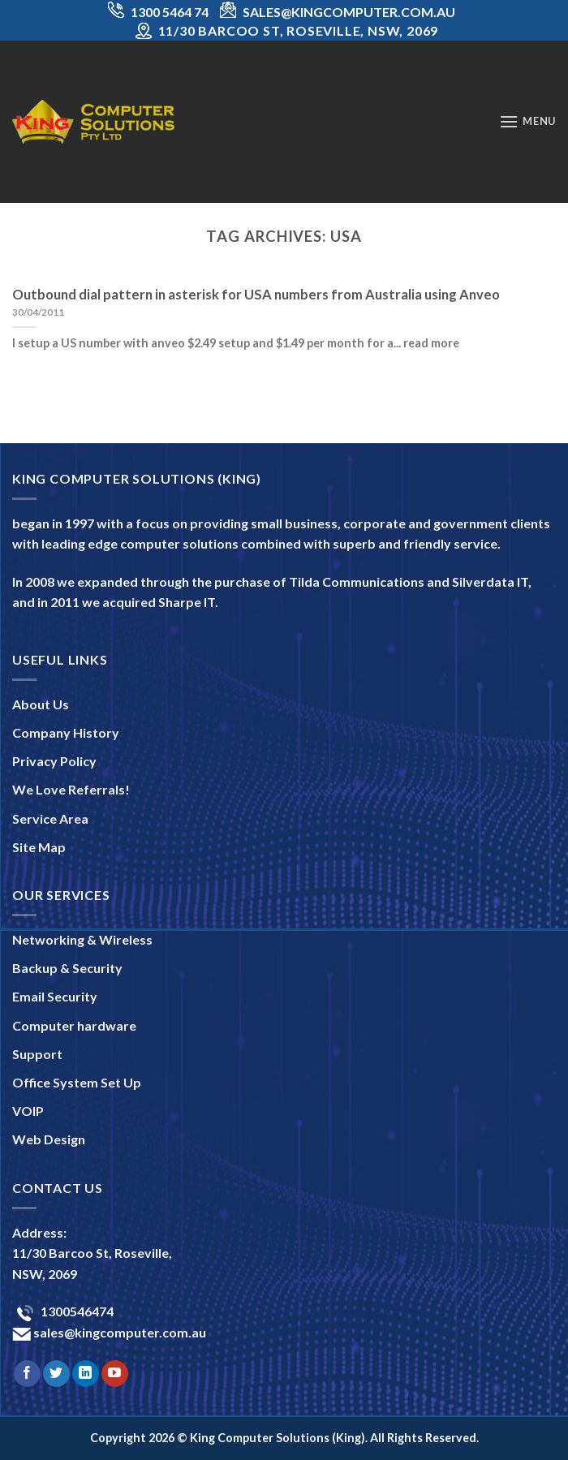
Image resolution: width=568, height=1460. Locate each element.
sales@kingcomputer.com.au (118, 1332)
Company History (65, 732)
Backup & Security (67, 967)
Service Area (50, 818)
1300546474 (76, 1311)
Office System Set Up (76, 1082)
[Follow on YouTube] (114, 1374)
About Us (40, 704)
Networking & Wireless (82, 939)
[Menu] (527, 121)
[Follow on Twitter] (56, 1374)
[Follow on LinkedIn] (85, 1374)
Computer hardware (74, 1025)
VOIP (28, 1110)
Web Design (48, 1139)
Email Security (54, 996)
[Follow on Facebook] (27, 1374)
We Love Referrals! (71, 789)
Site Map (39, 847)
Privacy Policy (54, 761)
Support (37, 1054)
